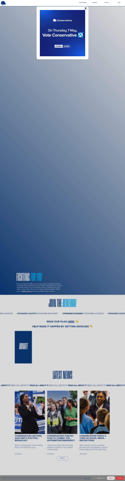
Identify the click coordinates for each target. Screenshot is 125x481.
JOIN (119, 2)
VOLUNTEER (82, 2)
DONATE (94, 2)
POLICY (107, 2)
